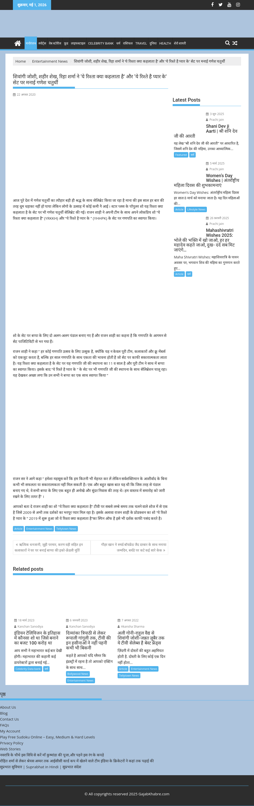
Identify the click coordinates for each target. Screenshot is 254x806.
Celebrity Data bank (28, 669)
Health (165, 43)
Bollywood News (77, 674)
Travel (141, 43)
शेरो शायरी (180, 43)
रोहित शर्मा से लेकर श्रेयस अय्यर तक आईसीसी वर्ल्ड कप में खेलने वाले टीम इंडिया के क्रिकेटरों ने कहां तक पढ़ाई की (77, 760)
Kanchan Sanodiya (28, 626)
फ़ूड (66, 43)
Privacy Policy (11, 742)
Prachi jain (215, 120)
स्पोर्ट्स (42, 43)
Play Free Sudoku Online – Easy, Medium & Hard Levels (47, 736)
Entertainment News (39, 528)
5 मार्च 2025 (215, 163)
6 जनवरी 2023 (77, 620)
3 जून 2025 (215, 114)
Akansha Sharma (131, 626)
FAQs (4, 725)
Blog (4, 713)
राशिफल (128, 43)
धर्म (118, 43)
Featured (181, 155)
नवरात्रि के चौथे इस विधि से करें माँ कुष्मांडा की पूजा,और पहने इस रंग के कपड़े (52, 754)
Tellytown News (66, 528)
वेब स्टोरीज (55, 43)
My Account (10, 730)
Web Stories (10, 748)
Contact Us (9, 719)
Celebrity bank (101, 43)
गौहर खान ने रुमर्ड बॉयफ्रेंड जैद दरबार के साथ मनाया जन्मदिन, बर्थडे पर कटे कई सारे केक (133, 547)
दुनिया (153, 43)
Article (18, 528)
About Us (8, 707)
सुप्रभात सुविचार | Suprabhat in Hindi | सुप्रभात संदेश (40, 766)
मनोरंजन (31, 43)
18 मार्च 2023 (24, 620)
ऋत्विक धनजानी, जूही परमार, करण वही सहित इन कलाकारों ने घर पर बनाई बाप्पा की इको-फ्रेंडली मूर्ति (49, 547)
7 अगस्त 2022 (128, 620)
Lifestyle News (196, 209)
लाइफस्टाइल (78, 43)
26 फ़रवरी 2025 (217, 218)
